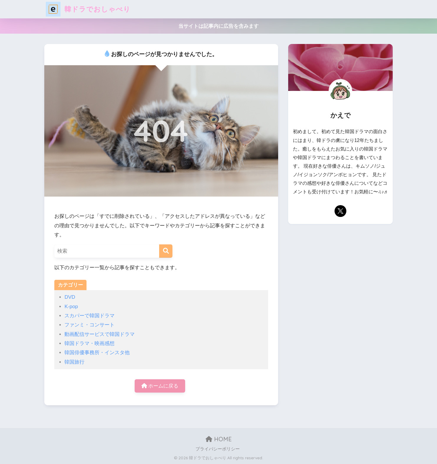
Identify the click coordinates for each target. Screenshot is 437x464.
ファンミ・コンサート (89, 325)
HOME (219, 439)
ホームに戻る (160, 386)
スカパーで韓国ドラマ (89, 315)
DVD (69, 297)
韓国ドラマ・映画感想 (89, 343)
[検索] (165, 251)
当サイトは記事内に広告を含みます (218, 26)
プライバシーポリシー (217, 449)
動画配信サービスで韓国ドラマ (99, 334)
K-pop (71, 306)
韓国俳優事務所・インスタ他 (97, 352)
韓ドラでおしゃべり (88, 9)
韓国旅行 (74, 362)
